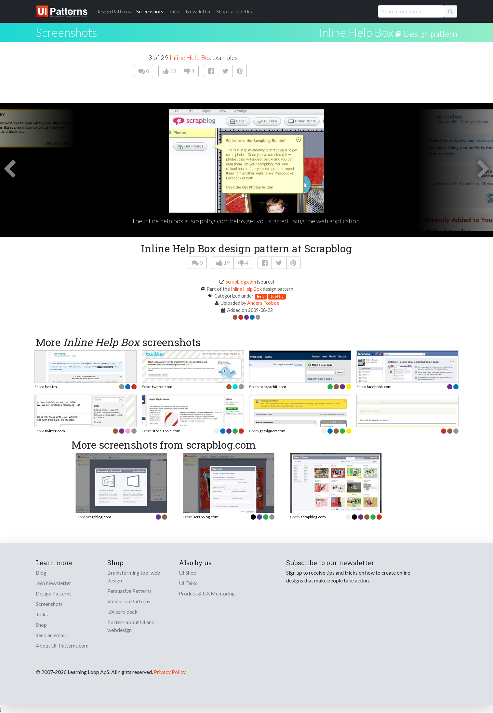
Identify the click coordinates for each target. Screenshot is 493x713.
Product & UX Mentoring (207, 593)
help (261, 296)
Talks (174, 11)
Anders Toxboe (263, 303)
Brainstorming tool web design (133, 576)
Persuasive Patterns (129, 591)
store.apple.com (166, 430)
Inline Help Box (356, 32)
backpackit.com (273, 386)
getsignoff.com (273, 430)
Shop (41, 625)
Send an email (51, 635)
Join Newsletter (53, 583)
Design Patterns (54, 593)
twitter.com (162, 386)
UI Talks (188, 583)
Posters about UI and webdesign (130, 626)
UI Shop (187, 572)
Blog (41, 572)
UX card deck (122, 611)
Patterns (113, 11)
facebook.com (379, 386)
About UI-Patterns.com (62, 645)
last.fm (51, 386)
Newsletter (198, 11)
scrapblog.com (241, 282)
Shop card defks (234, 11)
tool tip (277, 296)
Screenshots (149, 11)
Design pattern (430, 33)
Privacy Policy (169, 672)
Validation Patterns (128, 601)
